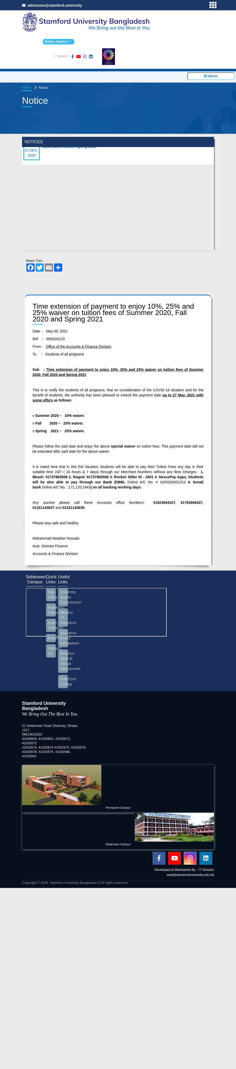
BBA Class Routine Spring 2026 (69, 150)
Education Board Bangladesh (64, 638)
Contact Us (52, 650)
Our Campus (52, 594)
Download (52, 638)
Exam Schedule (52, 625)
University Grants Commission (64, 597)
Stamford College (64, 681)
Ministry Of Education (64, 617)
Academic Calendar (52, 610)
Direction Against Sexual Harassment (64, 661)
